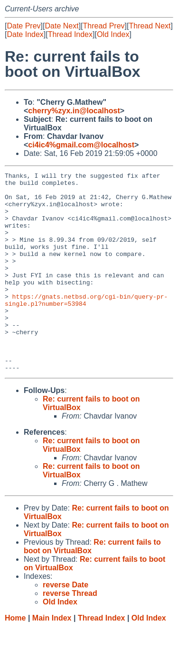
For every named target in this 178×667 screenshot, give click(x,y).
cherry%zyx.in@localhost (74, 111)
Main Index (52, 658)
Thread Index (70, 34)
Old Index (113, 34)
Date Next (61, 26)
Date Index (25, 34)
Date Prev (23, 26)
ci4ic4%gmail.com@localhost (81, 145)
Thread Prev (104, 26)
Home (15, 658)
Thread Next (149, 26)
